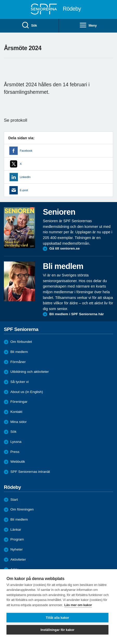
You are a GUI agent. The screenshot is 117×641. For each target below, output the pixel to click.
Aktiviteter (18, 559)
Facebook (26, 150)
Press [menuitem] (14, 452)
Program (17, 539)
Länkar (15, 529)
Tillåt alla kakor (57, 618)
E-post (24, 190)
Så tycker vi (19, 382)
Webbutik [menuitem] (17, 462)
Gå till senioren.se (64, 248)
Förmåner (18, 362)
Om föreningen (22, 509)
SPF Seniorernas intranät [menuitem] (30, 472)
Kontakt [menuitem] (16, 412)
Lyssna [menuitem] (16, 442)
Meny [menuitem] (88, 25)
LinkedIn (25, 177)
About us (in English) (26, 392)
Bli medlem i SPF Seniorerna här (76, 314)
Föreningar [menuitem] (18, 402)
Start (14, 499)
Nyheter (16, 549)
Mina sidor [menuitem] (18, 422)
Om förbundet (21, 342)
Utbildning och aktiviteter (29, 372)
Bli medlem (19, 352)
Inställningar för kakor (57, 630)
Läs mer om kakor (78, 605)
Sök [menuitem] (29, 25)
